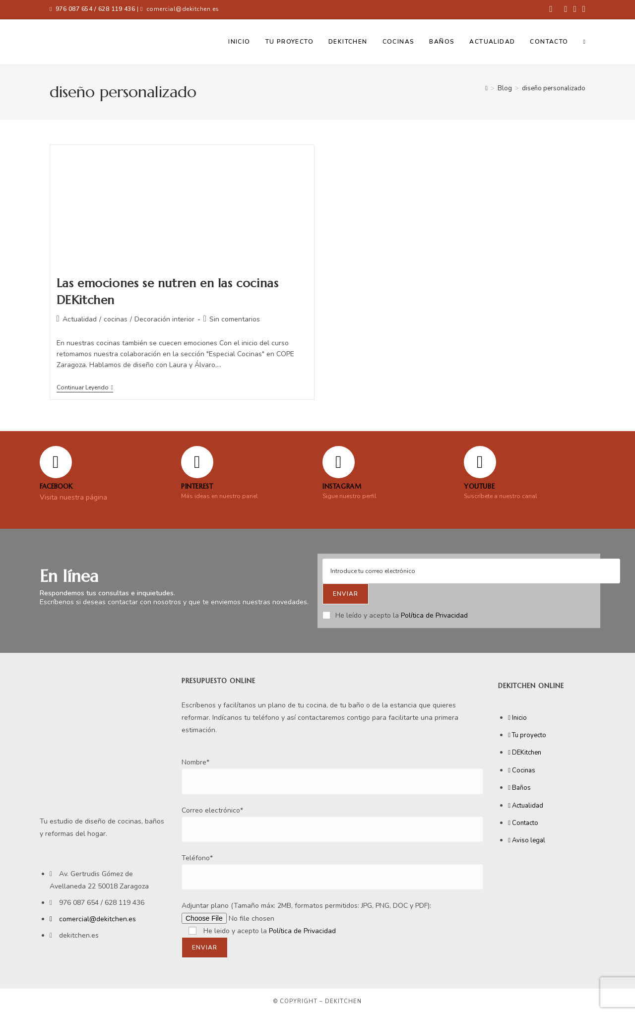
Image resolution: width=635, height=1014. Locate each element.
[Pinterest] (197, 462)
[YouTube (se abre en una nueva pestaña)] (582, 9)
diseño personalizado (553, 88)
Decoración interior (164, 319)
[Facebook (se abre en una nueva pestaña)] (550, 9)
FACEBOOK (56, 486)
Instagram (341, 486)
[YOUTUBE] (480, 462)
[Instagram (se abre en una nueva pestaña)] (575, 9)
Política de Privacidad (434, 615)
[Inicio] (486, 88)
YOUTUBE (479, 486)
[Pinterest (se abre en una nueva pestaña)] (565, 9)
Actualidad (80, 319)
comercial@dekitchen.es (182, 9)
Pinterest (197, 486)
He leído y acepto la (395, 615)
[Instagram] (338, 462)
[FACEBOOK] (56, 462)
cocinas (115, 319)
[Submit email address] (345, 593)
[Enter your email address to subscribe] (471, 571)
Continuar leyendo (85, 387)
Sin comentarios (234, 319)
